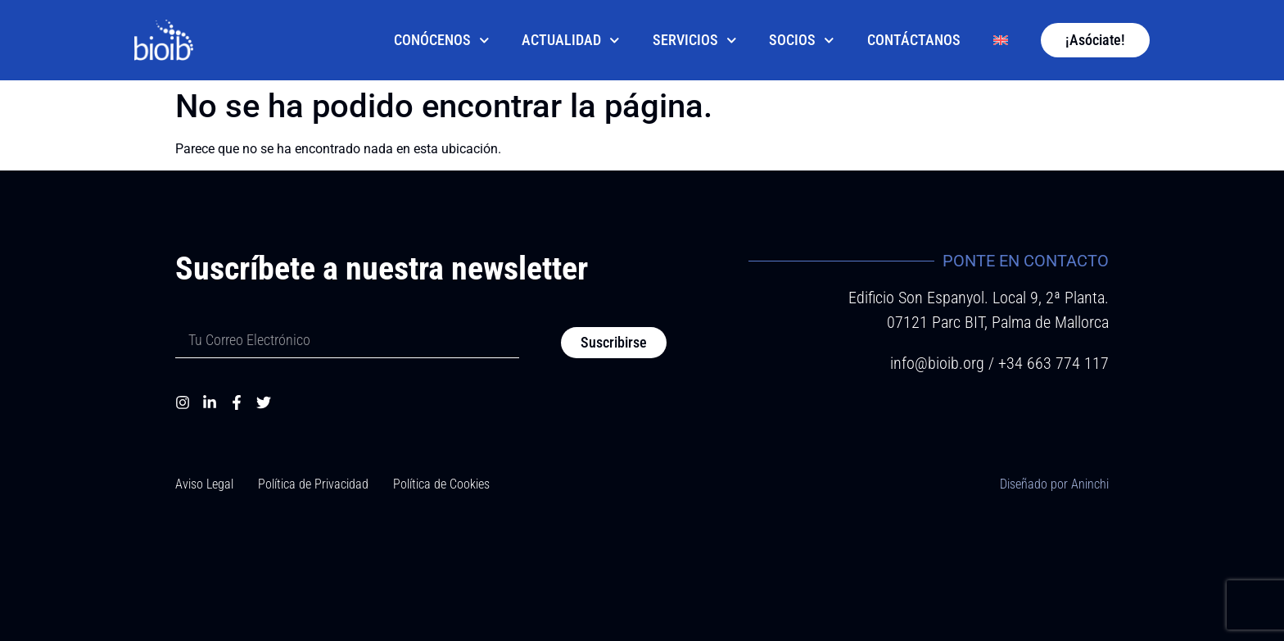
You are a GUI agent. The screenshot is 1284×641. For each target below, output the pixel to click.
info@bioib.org (939, 363)
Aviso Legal (204, 484)
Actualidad (571, 40)
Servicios (695, 40)
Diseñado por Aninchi (1054, 484)
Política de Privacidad (313, 484)
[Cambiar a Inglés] (1000, 40)
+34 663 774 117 (1053, 363)
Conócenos (442, 40)
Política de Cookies (441, 484)
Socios (801, 40)
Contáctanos (914, 40)
